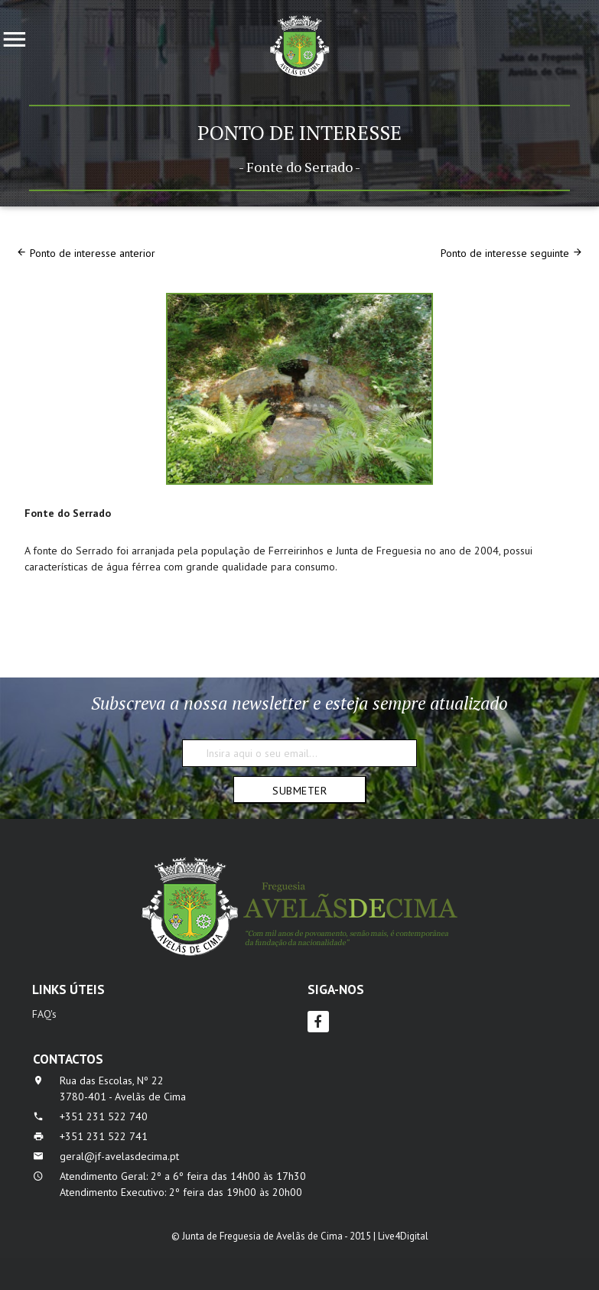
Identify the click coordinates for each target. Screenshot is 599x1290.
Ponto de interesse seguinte (505, 253)
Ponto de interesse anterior (92, 253)
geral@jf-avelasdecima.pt (119, 1156)
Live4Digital (403, 1236)
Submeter (299, 791)
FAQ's (44, 1014)
